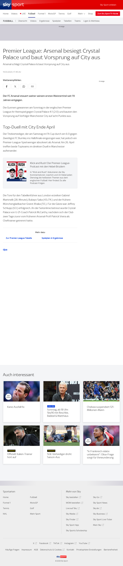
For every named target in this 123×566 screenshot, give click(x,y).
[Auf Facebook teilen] (6, 86)
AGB (36, 549)
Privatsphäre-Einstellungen (89, 549)
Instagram (70, 543)
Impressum (27, 549)
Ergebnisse (44, 21)
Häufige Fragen (12, 549)
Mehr (81, 13)
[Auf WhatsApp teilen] (23, 86)
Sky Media (71, 514)
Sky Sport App (72, 525)
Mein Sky (98, 525)
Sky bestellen (73, 497)
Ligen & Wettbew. (92, 21)
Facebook (44, 543)
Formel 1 (41, 13)
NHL (5, 514)
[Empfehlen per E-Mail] (32, 86)
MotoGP (52, 13)
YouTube (84, 543)
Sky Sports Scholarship (76, 530)
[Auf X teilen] (15, 86)
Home (5, 13)
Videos (14, 13)
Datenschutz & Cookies (52, 550)
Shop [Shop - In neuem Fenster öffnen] (90, 13)
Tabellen (68, 21)
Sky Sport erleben (108, 5)
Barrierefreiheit (111, 549)
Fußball (31, 13)
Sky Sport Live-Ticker (102, 519)
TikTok (57, 543)
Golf (69, 13)
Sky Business (100, 514)
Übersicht (22, 21)
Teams (78, 21)
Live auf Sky (72, 508)
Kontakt (70, 549)
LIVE (24, 13)
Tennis (61, 13)
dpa (5, 249)
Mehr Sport (35, 514)
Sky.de (97, 508)
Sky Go (97, 497)
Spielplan (56, 21)
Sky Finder (72, 520)
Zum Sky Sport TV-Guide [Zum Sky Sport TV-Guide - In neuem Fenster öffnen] (107, 14)
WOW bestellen (74, 503)
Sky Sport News (100, 503)
